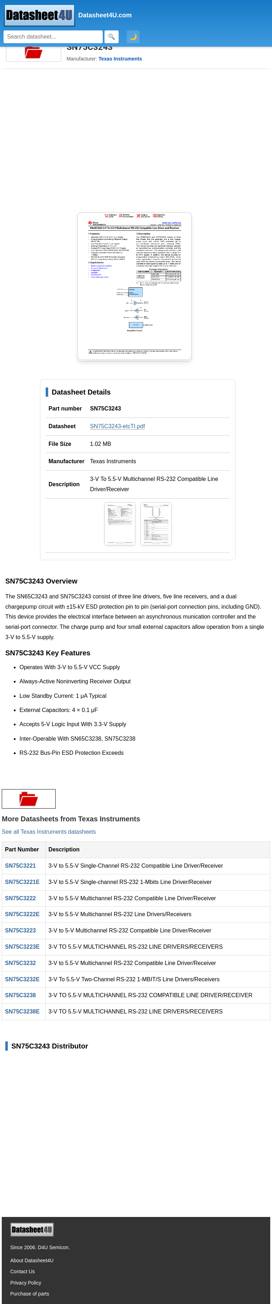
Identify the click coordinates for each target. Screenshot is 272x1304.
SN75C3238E (22, 1012)
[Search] (53, 36)
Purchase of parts (29, 1294)
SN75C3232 (20, 963)
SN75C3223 (20, 930)
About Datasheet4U (31, 1260)
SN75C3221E (22, 882)
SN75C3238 (20, 995)
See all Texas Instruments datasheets (49, 832)
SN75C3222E (22, 914)
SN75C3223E (22, 947)
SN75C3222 (20, 898)
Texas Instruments (113, 461)
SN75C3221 (20, 866)
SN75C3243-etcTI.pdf (117, 426)
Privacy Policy (25, 1283)
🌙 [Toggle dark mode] (133, 36)
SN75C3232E (22, 979)
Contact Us (22, 1271)
